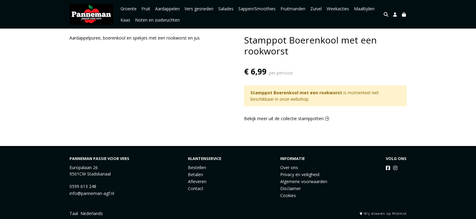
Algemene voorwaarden (303, 181)
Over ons (289, 167)
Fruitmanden (292, 9)
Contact (195, 188)
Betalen (195, 174)
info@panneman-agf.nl (92, 193)
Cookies (288, 195)
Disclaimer (290, 188)
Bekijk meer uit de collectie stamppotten (286, 118)
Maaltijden (364, 9)
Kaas (125, 20)
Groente (129, 9)
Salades (225, 9)
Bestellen (197, 167)
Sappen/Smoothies (257, 9)
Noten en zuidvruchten (157, 20)
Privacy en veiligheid (299, 174)
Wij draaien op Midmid (383, 214)
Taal (74, 213)
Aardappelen (167, 9)
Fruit (145, 9)
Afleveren (197, 181)
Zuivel (316, 9)
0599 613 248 (83, 186)
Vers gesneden (199, 9)
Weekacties (338, 9)
